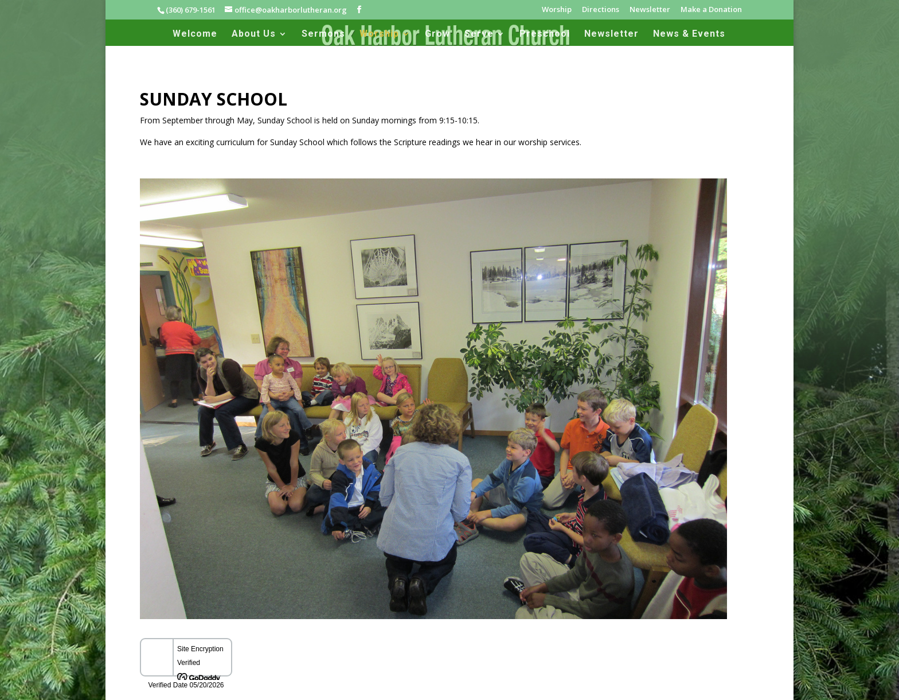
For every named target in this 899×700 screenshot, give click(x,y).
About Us (254, 34)
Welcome (195, 34)
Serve (479, 34)
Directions (600, 10)
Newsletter (650, 10)
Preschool (544, 34)
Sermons (323, 34)
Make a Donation (711, 10)
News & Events (689, 34)
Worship (557, 10)
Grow (437, 34)
